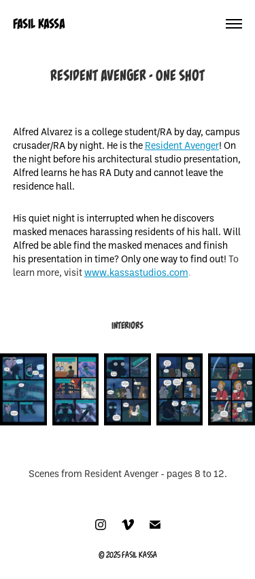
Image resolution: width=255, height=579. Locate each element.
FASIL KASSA (39, 24)
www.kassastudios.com (136, 272)
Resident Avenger (182, 145)
